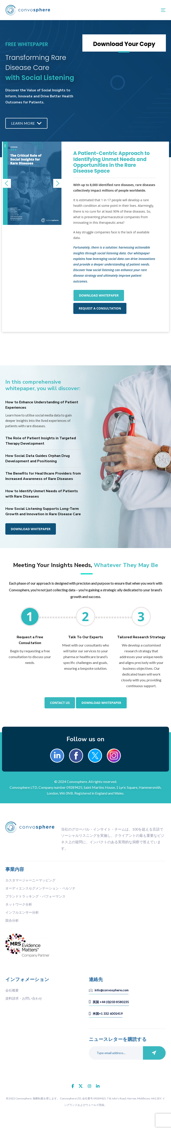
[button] (6, 183)
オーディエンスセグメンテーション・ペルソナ (40, 888)
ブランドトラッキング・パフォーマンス (35, 896)
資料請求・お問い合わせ (23, 998)
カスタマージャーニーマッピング (30, 880)
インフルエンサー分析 (22, 912)
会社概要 (12, 990)
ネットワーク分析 (18, 904)
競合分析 (12, 920)
